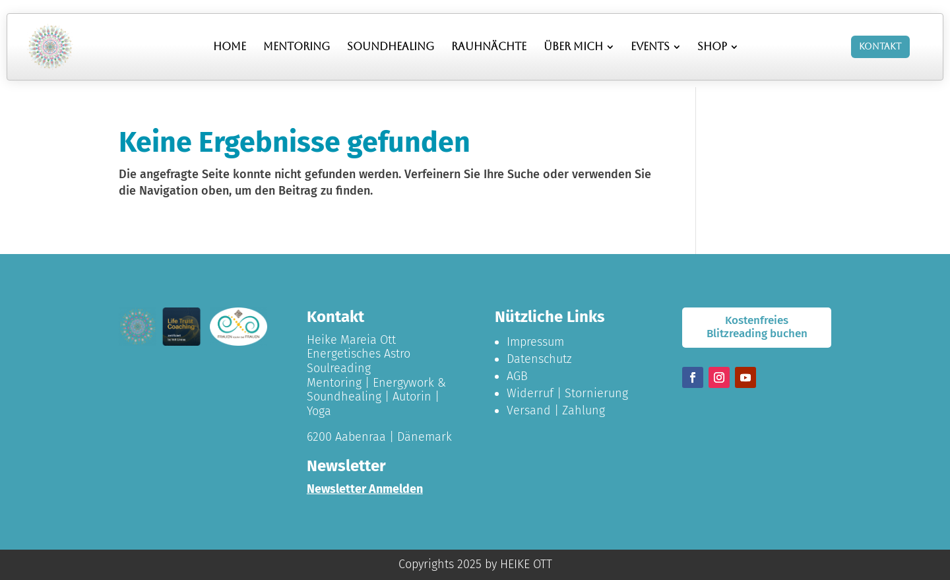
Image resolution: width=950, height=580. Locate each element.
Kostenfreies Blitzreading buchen (757, 326)
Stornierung (596, 393)
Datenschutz (539, 359)
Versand (529, 410)
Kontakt (880, 46)
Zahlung (583, 410)
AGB (517, 376)
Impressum (535, 342)
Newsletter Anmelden (365, 489)
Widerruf (530, 393)
